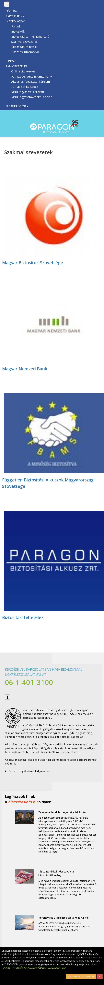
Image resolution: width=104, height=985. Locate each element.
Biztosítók (18, 31)
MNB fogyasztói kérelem (27, 92)
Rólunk (16, 26)
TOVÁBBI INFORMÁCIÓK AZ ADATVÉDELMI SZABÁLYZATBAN (33, 967)
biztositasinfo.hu (23, 801)
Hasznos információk (25, 52)
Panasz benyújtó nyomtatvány (31, 76)
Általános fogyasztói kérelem (30, 81)
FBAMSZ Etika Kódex (24, 87)
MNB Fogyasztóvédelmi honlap (31, 97)
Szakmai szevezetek (24, 42)
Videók (11, 61)
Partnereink (15, 16)
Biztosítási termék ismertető (30, 36)
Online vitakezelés (23, 71)
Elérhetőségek (17, 106)
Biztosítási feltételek (24, 47)
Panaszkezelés (16, 66)
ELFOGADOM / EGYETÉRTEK (81, 976)
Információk (15, 21)
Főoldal (12, 11)
